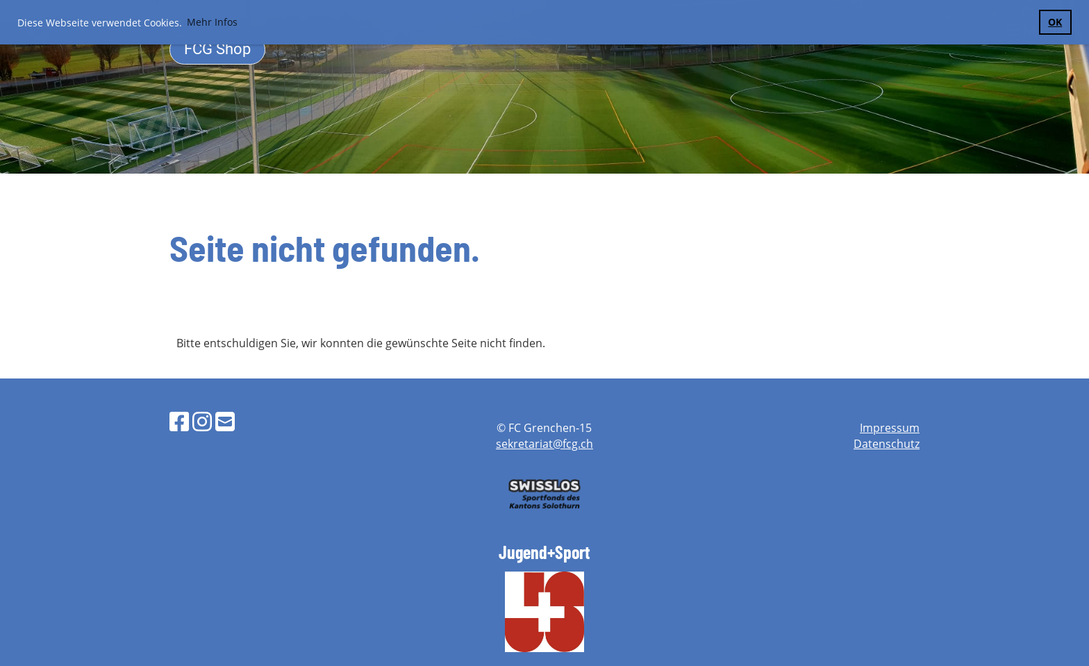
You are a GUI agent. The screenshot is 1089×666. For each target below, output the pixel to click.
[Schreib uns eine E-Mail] (225, 421)
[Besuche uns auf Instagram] (202, 421)
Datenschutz (887, 443)
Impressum (890, 427)
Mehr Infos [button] (212, 21)
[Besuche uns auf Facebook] (179, 421)
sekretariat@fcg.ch (544, 443)
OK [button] (1055, 21)
